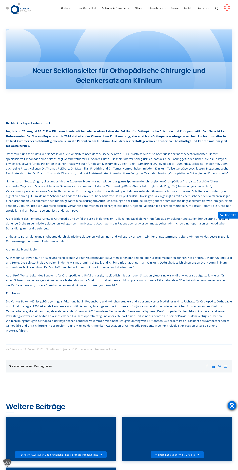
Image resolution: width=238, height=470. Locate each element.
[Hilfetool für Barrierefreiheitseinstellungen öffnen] (232, 405)
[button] (216, 8)
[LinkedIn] (213, 366)
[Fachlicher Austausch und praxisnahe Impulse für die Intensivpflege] (61, 454)
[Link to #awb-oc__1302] (227, 8)
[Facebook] (207, 366)
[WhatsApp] (219, 366)
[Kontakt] (228, 215)
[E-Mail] (225, 366)
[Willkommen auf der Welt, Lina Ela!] (177, 454)
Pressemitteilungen (106, 349)
